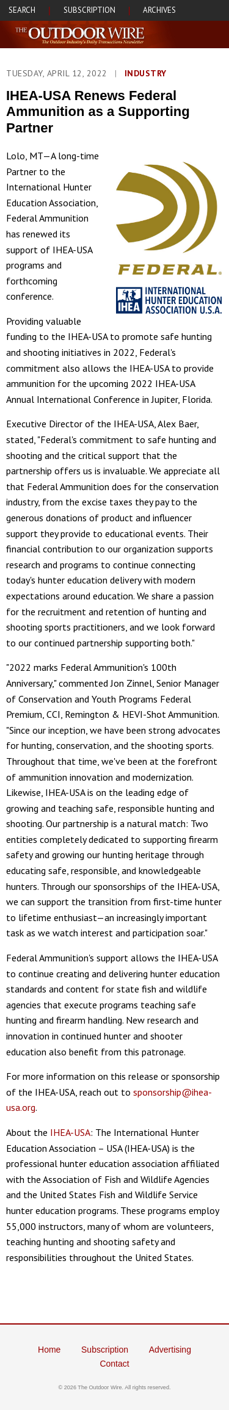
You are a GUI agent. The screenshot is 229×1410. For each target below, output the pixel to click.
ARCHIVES (159, 10)
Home (49, 1349)
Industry (146, 73)
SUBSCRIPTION (89, 10)
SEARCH (22, 10)
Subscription (104, 1349)
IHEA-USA (70, 1132)
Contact (114, 1363)
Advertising (170, 1349)
